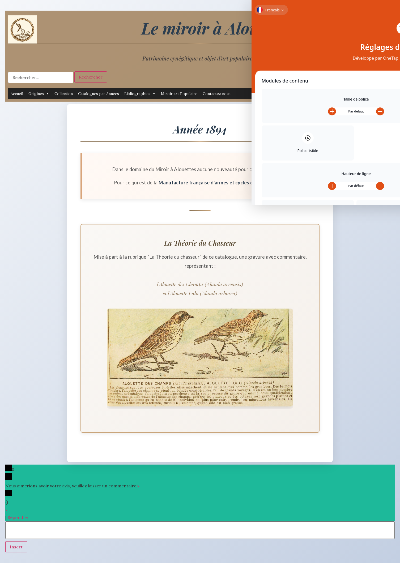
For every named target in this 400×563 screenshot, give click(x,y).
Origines (38, 93)
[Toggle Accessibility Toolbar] (389, 11)
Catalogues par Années (98, 93)
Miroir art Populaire (179, 93)
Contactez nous (217, 93)
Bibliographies (140, 93)
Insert (16, 546)
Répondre (17, 517)
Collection (63, 93)
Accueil (17, 93)
